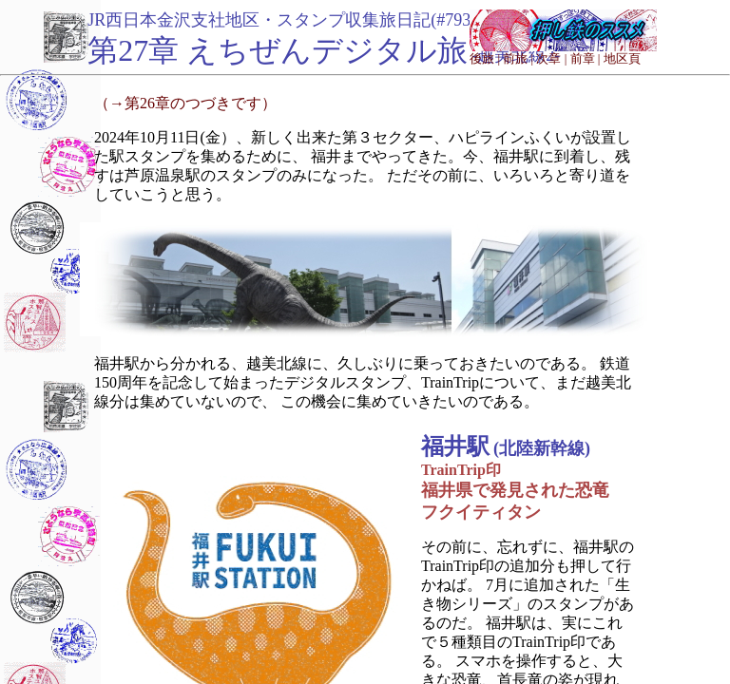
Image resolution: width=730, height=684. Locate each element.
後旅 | (485, 58)
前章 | (585, 58)
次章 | (551, 58)
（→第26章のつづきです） (185, 103)
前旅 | (518, 58)
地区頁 (622, 58)
